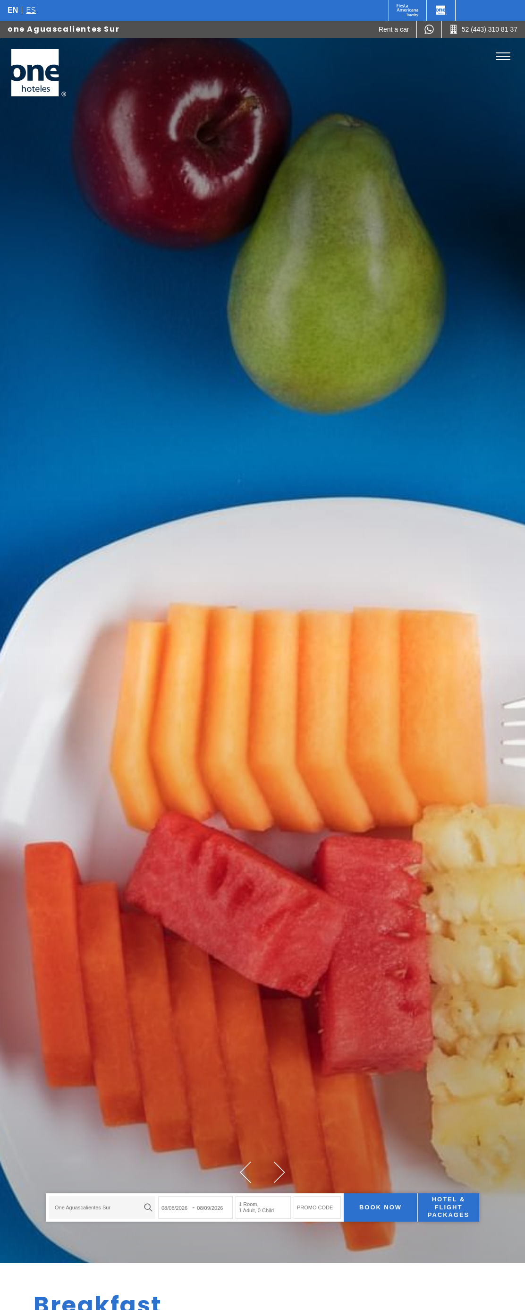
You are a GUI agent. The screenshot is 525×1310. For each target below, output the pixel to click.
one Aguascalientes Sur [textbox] (82, 1207)
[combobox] (102, 1207)
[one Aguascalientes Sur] (38, 72)
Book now (380, 1207)
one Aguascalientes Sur (63, 29)
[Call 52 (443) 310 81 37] (483, 29)
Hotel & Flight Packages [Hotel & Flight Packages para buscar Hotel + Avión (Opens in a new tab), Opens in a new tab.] (448, 1207)
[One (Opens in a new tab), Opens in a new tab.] (407, 10)
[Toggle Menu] (503, 56)
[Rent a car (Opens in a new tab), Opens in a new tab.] (394, 29)
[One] (441, 10)
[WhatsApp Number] (429, 29)
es (31, 10)
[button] (245, 1172)
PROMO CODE (315, 1207)
